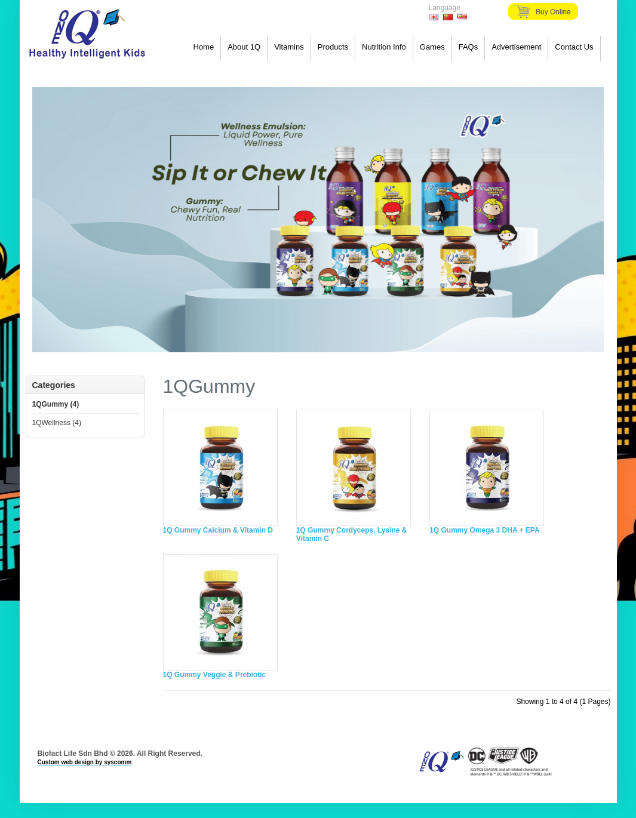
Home (203, 46)
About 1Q (244, 46)
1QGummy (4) (55, 404)
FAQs (468, 46)
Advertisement (516, 46)
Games (432, 46)
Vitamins (289, 46)
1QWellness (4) (56, 423)
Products (333, 46)
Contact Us (574, 46)
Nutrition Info (384, 46)
